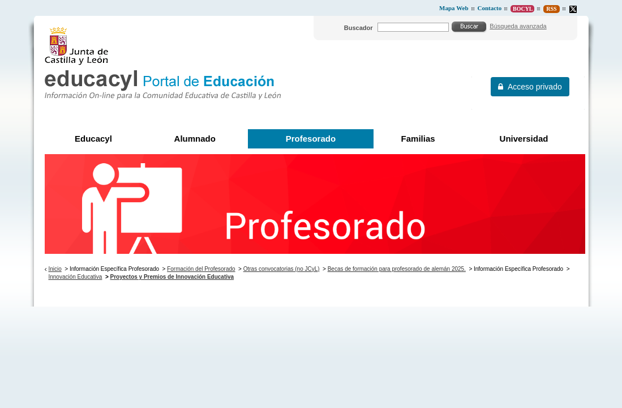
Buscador (358, 27)
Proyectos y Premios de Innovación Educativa (172, 277)
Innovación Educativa (75, 277)
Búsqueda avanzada (518, 26)
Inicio (54, 269)
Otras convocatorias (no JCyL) (281, 269)
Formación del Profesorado (201, 269)
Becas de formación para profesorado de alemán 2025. (397, 269)
